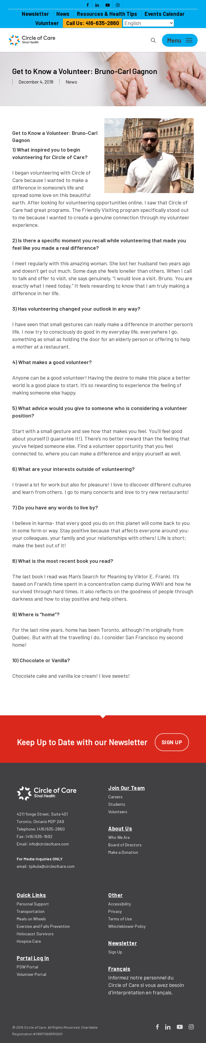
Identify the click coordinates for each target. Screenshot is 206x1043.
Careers (115, 796)
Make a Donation (123, 852)
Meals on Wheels (31, 918)
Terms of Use (120, 918)
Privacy (115, 911)
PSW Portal (27, 966)
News (71, 81)
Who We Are (119, 837)
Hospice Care (29, 941)
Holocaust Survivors (35, 933)
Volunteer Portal (31, 974)
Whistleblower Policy (126, 926)
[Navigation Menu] (180, 40)
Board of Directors (125, 844)
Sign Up (172, 742)
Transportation (30, 911)
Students (116, 804)
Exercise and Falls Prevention (43, 926)
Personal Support (33, 903)
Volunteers (117, 811)
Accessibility (119, 903)
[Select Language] (148, 23)
